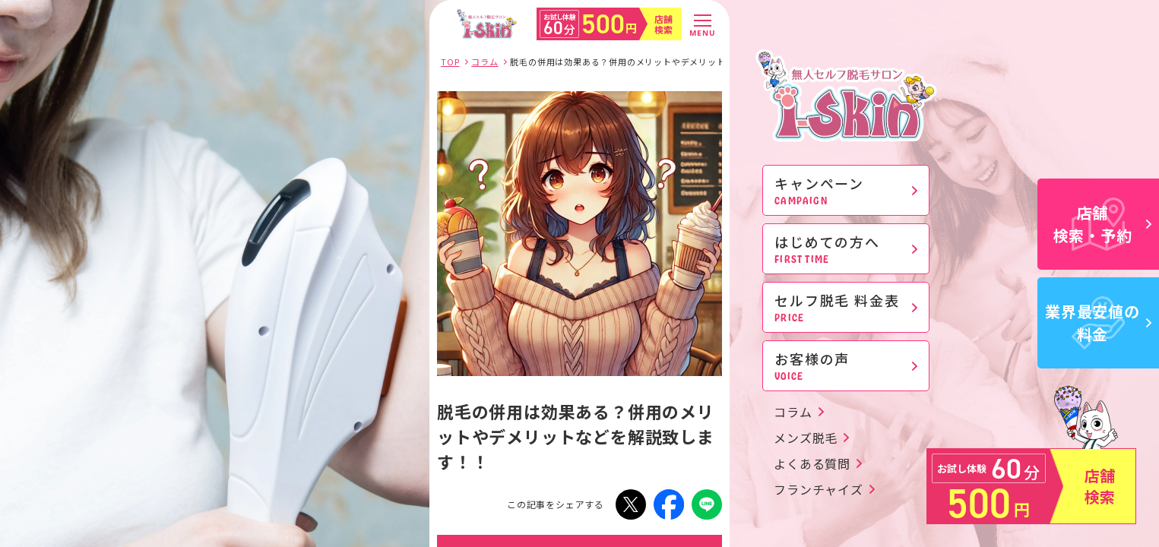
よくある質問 (812, 463)
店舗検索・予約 (1102, 223)
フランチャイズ (818, 489)
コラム (793, 412)
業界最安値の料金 (1098, 322)
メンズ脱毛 (806, 437)
